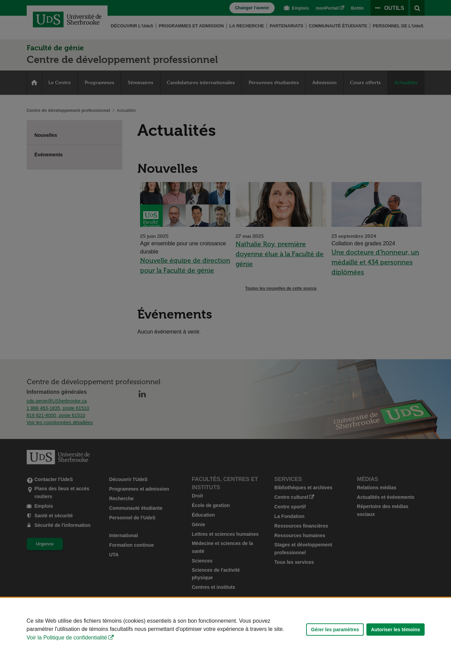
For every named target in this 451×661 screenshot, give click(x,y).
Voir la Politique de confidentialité (67, 637)
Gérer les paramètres (335, 629)
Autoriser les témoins (395, 629)
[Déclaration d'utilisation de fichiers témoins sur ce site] (225, 629)
